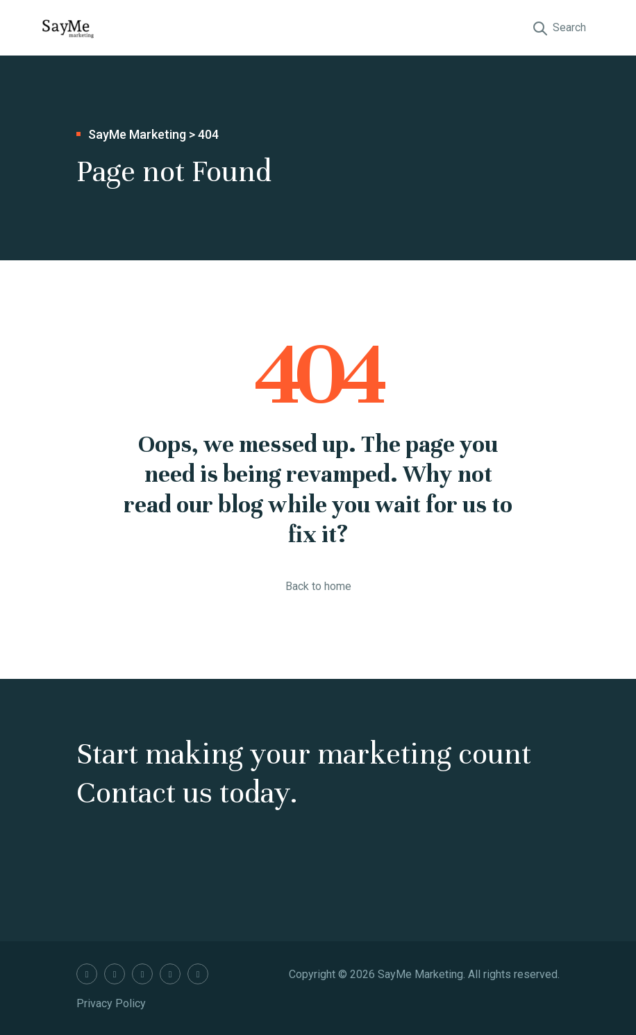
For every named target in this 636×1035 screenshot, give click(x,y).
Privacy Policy (111, 1003)
